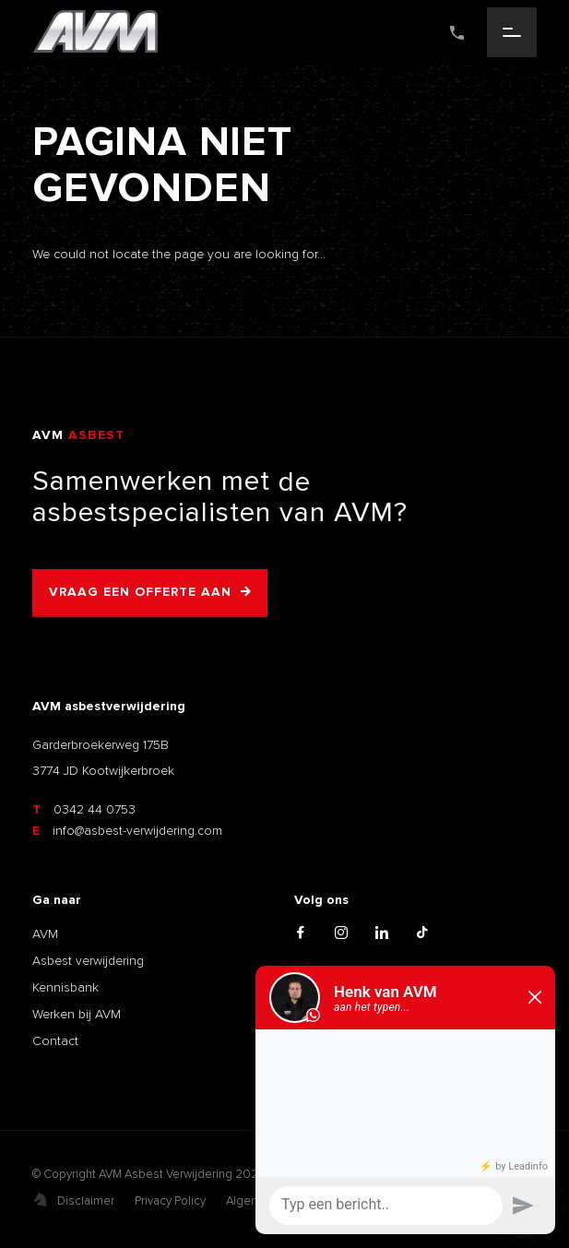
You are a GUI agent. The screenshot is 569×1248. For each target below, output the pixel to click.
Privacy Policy (170, 1201)
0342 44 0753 (84, 809)
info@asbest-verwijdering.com (127, 830)
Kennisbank (65, 987)
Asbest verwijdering (88, 961)
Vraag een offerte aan (140, 592)
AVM (45, 934)
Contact (55, 1041)
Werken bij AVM (76, 1014)
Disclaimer (85, 1201)
